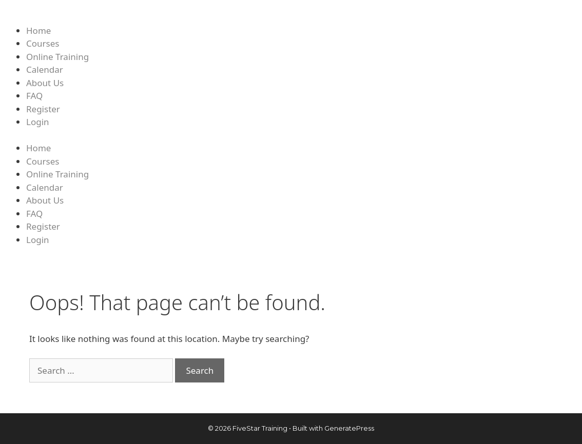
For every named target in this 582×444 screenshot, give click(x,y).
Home (38, 30)
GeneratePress (349, 428)
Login (37, 122)
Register (43, 109)
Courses (42, 43)
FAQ (34, 96)
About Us (45, 83)
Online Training (57, 57)
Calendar (44, 69)
